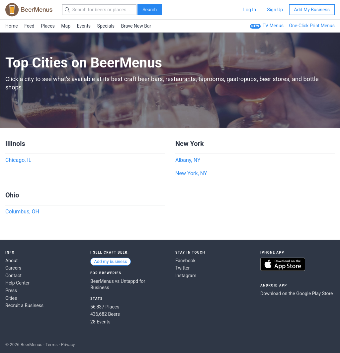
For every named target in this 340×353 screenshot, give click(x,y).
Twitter (182, 268)
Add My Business (312, 9)
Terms (51, 344)
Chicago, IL (18, 160)
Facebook (185, 260)
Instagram (185, 275)
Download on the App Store (282, 264)
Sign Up (275, 9)
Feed (29, 26)
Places (48, 26)
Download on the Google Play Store (296, 293)
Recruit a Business (24, 305)
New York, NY (191, 173)
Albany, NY (188, 160)
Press (11, 290)
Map (65, 26)
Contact (13, 275)
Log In (249, 9)
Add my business (110, 261)
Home (11, 26)
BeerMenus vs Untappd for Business (117, 285)
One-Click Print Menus (312, 25)
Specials (106, 26)
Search (149, 9)
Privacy (68, 344)
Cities (11, 298)
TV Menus (273, 25)
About (11, 260)
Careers (13, 268)
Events (84, 26)
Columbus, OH (22, 211)
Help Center (17, 283)
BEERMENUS (28, 10)
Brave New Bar (136, 26)
